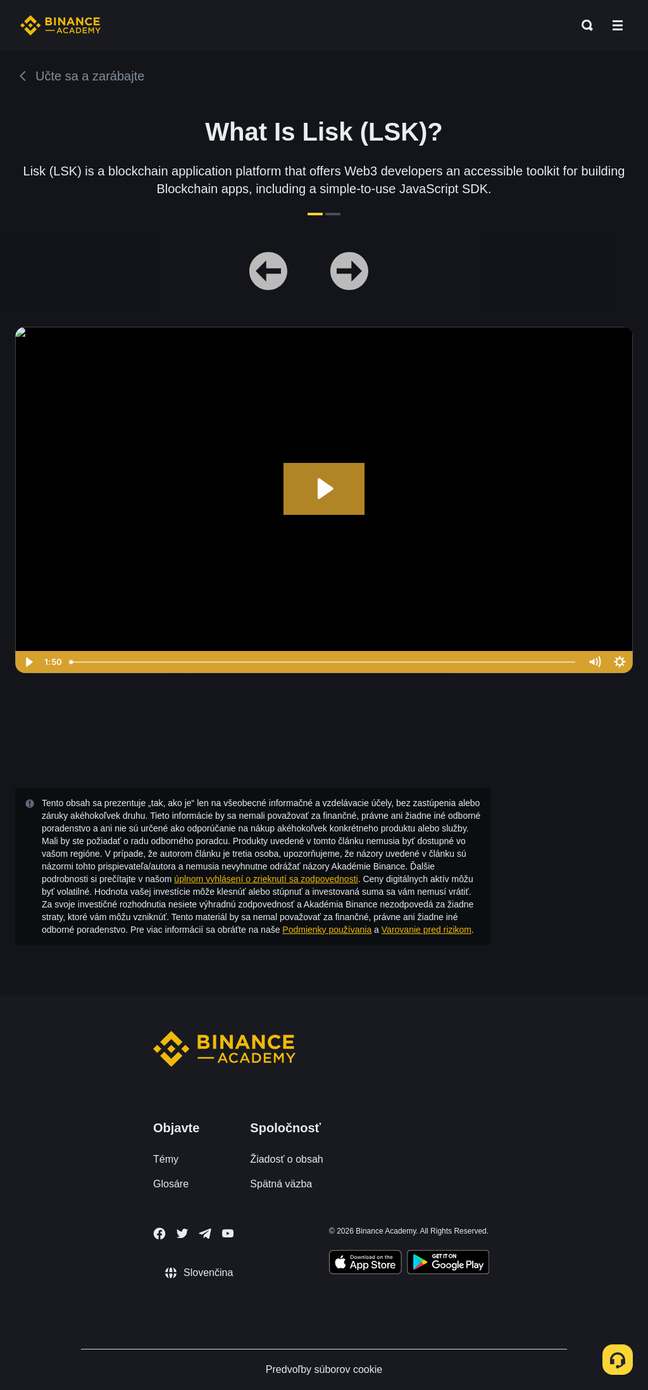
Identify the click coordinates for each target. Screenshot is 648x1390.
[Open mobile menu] (617, 25)
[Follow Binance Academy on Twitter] (182, 1234)
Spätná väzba (281, 1183)
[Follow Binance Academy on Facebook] (159, 1233)
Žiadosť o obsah (286, 1159)
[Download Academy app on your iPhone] (365, 1264)
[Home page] (60, 25)
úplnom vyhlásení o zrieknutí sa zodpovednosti (266, 879)
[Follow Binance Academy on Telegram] (205, 1233)
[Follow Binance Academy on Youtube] (227, 1233)
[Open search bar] (583, 25)
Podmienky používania (326, 930)
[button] (617, 25)
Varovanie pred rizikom (426, 930)
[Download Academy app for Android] (448, 1264)
